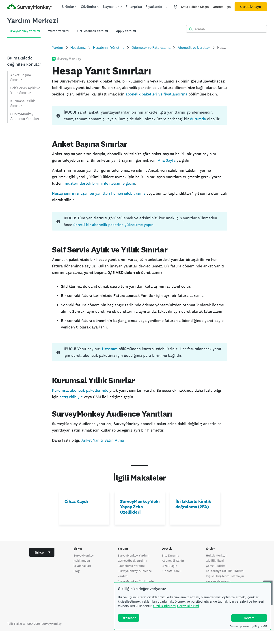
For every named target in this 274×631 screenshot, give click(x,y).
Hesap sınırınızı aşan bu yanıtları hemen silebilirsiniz (98, 193)
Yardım (57, 47)
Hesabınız (78, 47)
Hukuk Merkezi (216, 555)
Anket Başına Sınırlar (20, 77)
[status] (139, 115)
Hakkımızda (81, 561)
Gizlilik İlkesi (215, 561)
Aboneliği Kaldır (173, 561)
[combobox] (41, 552)
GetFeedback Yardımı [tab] (92, 31)
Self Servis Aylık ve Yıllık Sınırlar (25, 90)
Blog (76, 571)
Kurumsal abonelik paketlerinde (80, 390)
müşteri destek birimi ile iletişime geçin (100, 183)
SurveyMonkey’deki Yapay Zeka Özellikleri (140, 506)
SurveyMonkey (83, 555)
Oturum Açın (222, 7)
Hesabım (109, 348)
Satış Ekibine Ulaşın (195, 7)
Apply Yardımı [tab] (126, 31)
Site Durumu (170, 555)
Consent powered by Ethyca (248, 626)
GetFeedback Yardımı (132, 561)
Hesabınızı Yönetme (108, 47)
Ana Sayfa (166, 160)
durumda (198, 118)
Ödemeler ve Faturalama (151, 47)
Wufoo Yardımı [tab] (58, 31)
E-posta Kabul (171, 571)
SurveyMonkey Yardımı (133, 555)
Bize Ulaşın (169, 566)
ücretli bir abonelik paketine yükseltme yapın (113, 224)
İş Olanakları (82, 566)
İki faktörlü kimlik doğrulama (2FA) (193, 504)
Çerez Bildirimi (188, 606)
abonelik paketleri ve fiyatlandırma (156, 94)
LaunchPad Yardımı (131, 566)
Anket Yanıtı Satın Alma (102, 440)
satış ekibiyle (71, 396)
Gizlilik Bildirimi (164, 606)
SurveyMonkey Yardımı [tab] (24, 31)
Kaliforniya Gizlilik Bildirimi (225, 571)
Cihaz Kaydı (76, 501)
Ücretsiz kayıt (250, 6)
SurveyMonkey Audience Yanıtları (24, 116)
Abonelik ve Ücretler (194, 47)
